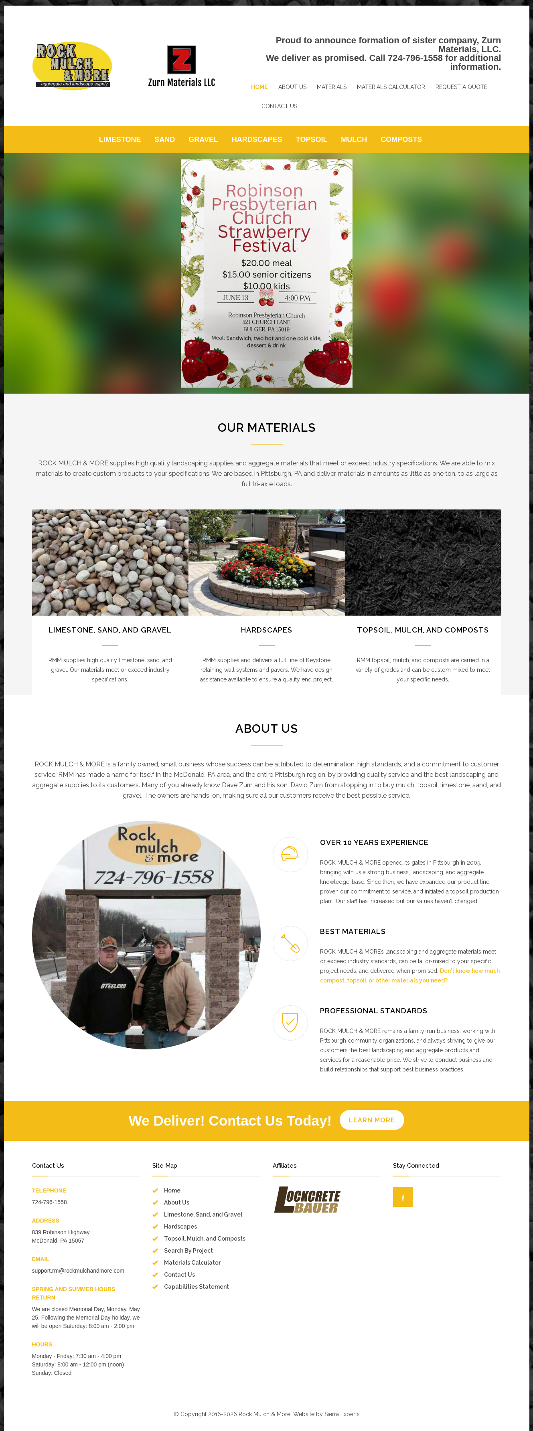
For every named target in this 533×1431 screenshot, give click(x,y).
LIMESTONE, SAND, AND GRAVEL (110, 630)
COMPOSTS (401, 139)
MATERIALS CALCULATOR (391, 87)
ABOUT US (292, 87)
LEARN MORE (372, 1120)
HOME (259, 87)
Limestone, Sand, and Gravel (203, 1214)
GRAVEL (203, 139)
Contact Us (179, 1274)
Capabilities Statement (196, 1286)
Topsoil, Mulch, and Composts (204, 1238)
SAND (164, 139)
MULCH (354, 139)
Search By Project (188, 1250)
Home (172, 1190)
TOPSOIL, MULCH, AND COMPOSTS (423, 630)
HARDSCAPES (257, 139)
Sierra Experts (342, 1414)
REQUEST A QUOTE (461, 87)
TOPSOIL (312, 139)
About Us (176, 1202)
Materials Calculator (192, 1262)
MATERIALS (332, 87)
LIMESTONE (120, 139)
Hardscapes (180, 1226)
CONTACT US (279, 106)
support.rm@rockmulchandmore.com (78, 1270)
